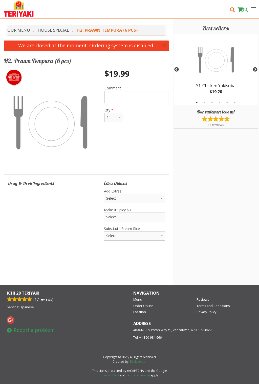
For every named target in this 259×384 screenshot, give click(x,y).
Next (255, 69)
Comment (136, 94)
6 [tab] (234, 102)
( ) (243, 9)
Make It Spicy (134, 214)
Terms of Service (138, 375)
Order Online (143, 305)
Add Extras (134, 196)
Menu (137, 299)
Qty (113, 115)
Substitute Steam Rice (134, 233)
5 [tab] (227, 102)
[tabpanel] (215, 70)
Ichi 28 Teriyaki (23, 293)
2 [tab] (204, 102)
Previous (176, 69)
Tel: (148, 337)
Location (139, 312)
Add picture (14, 77)
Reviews (203, 299)
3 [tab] (211, 102)
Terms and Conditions (213, 305)
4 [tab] (219, 102)
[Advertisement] (86, 268)
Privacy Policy (206, 312)
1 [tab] (196, 102)
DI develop (138, 361)
